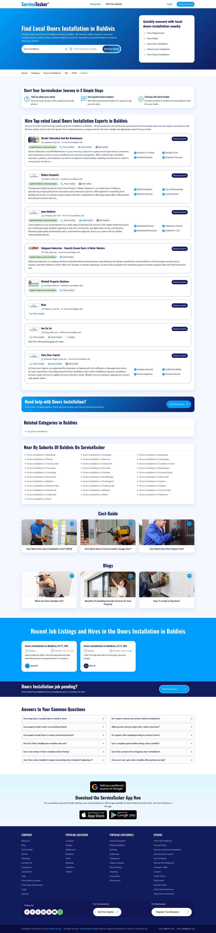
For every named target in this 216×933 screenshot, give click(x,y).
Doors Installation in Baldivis (40, 481)
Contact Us (26, 863)
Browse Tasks (160, 885)
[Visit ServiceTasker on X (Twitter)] (38, 912)
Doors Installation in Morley (40, 459)
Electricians (115, 880)
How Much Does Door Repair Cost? (167, 549)
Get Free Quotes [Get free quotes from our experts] (108, 912)
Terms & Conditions (163, 841)
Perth (74, 73)
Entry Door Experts (50, 355)
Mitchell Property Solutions (55, 281)
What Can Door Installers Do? (49, 601)
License (157, 872)
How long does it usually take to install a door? (45, 718)
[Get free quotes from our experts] (116, 4)
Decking (113, 849)
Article (24, 854)
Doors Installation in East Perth (41, 477)
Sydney (69, 845)
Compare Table (161, 867)
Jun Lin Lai (46, 328)
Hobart (69, 872)
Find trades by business (32, 885)
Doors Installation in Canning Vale (43, 463)
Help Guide (159, 880)
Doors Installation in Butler (95, 494)
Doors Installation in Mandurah (41, 455)
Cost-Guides (27, 849)
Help (23, 876)
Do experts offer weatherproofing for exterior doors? (136, 735)
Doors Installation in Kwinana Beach (156, 472)
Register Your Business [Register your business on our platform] (172, 912)
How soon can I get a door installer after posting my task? (138, 760)
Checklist (25, 858)
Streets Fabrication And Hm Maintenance (61, 138)
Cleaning (114, 872)
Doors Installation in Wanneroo (153, 494)
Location (70, 841)
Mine (43, 304)
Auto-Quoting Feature (163, 854)
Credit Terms (160, 876)
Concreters (115, 876)
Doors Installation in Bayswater (153, 455)
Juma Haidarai (48, 211)
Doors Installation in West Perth (154, 477)
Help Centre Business (164, 889)
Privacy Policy (160, 845)
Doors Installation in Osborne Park (43, 486)
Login (169, 4)
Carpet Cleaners (117, 863)
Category (35, 73)
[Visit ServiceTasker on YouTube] (54, 912)
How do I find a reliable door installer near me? (44, 743)
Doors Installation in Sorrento (96, 472)
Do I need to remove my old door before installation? (136, 718)
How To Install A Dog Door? (166, 601)
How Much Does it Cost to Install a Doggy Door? (108, 549)
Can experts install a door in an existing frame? (45, 727)
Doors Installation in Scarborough (98, 486)
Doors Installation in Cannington (154, 459)
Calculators (26, 872)
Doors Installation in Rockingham (98, 481)
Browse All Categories (164, 863)
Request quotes (179, 139)
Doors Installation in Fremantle (41, 468)
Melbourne (70, 849)
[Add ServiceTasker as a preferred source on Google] (108, 787)
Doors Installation (52, 73)
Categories (26, 867)
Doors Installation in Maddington (154, 468)
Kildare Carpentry (50, 174)
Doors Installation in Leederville (41, 494)
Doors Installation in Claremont (97, 463)
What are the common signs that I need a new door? (136, 727)
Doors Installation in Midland (96, 490)
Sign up (24, 894)
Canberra (70, 867)
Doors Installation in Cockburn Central (157, 463)
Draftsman (114, 854)
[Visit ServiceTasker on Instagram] (43, 912)
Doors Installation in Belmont (96, 459)
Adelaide (70, 863)
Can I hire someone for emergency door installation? (136, 752)
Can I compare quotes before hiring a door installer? (136, 743)
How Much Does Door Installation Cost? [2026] (49, 549)
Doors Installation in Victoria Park (155, 490)
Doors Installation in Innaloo (152, 481)
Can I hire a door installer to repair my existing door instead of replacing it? (58, 760)
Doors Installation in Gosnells (97, 468)
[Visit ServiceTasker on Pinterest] (32, 912)
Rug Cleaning (116, 867)
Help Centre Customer (164, 894)
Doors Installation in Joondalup (41, 472)
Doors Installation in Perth (39, 499)
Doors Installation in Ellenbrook (41, 490)
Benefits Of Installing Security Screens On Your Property (108, 603)
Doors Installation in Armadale (97, 455)
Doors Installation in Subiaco (152, 486)
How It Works (160, 858)
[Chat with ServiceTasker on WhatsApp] (60, 912)
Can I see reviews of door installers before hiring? (46, 752)
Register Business (185, 4)
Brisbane (70, 854)
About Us (25, 841)
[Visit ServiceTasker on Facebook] (27, 912)
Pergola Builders (117, 845)
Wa (66, 73)
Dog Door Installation (38, 431)
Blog (23, 845)
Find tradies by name (30, 880)
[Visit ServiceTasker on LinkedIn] (49, 912)
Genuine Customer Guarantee (167, 849)
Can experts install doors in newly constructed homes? (48, 735)
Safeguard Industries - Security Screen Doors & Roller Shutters (73, 248)
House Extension (117, 841)
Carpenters (115, 858)
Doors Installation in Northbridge (98, 477)
